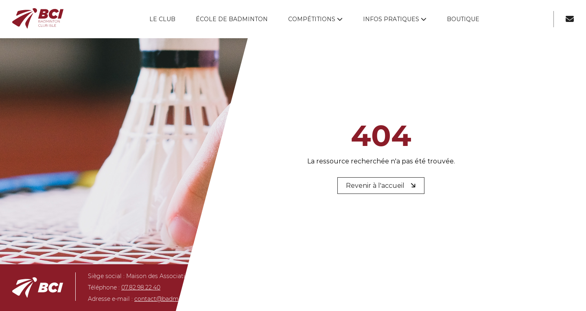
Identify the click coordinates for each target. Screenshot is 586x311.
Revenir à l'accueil (382, 185)
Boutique (463, 19)
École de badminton (232, 19)
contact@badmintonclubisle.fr (177, 298)
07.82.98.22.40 (140, 287)
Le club (162, 19)
